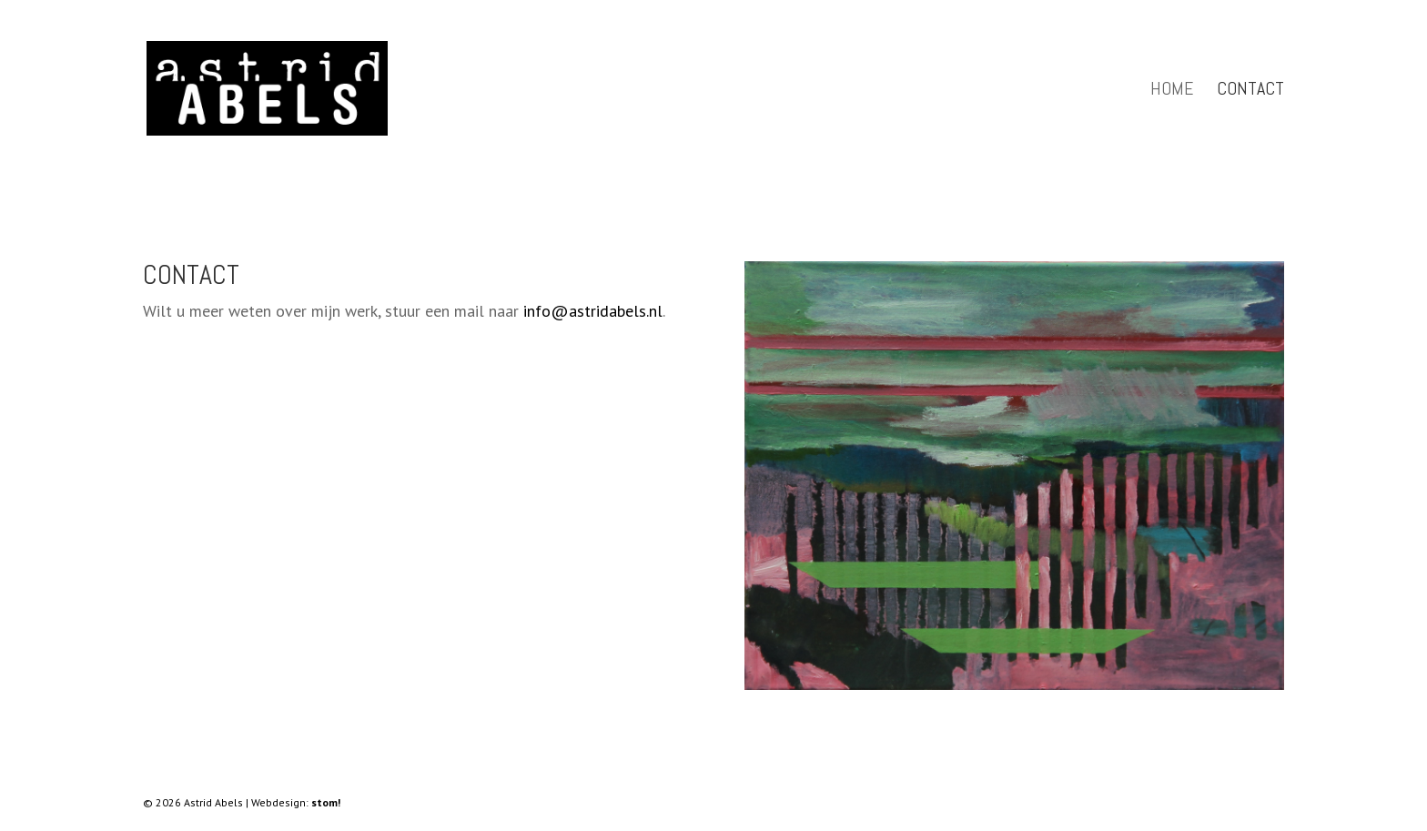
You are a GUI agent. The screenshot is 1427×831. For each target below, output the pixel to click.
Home (1171, 91)
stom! (325, 802)
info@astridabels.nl (593, 310)
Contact (1250, 91)
